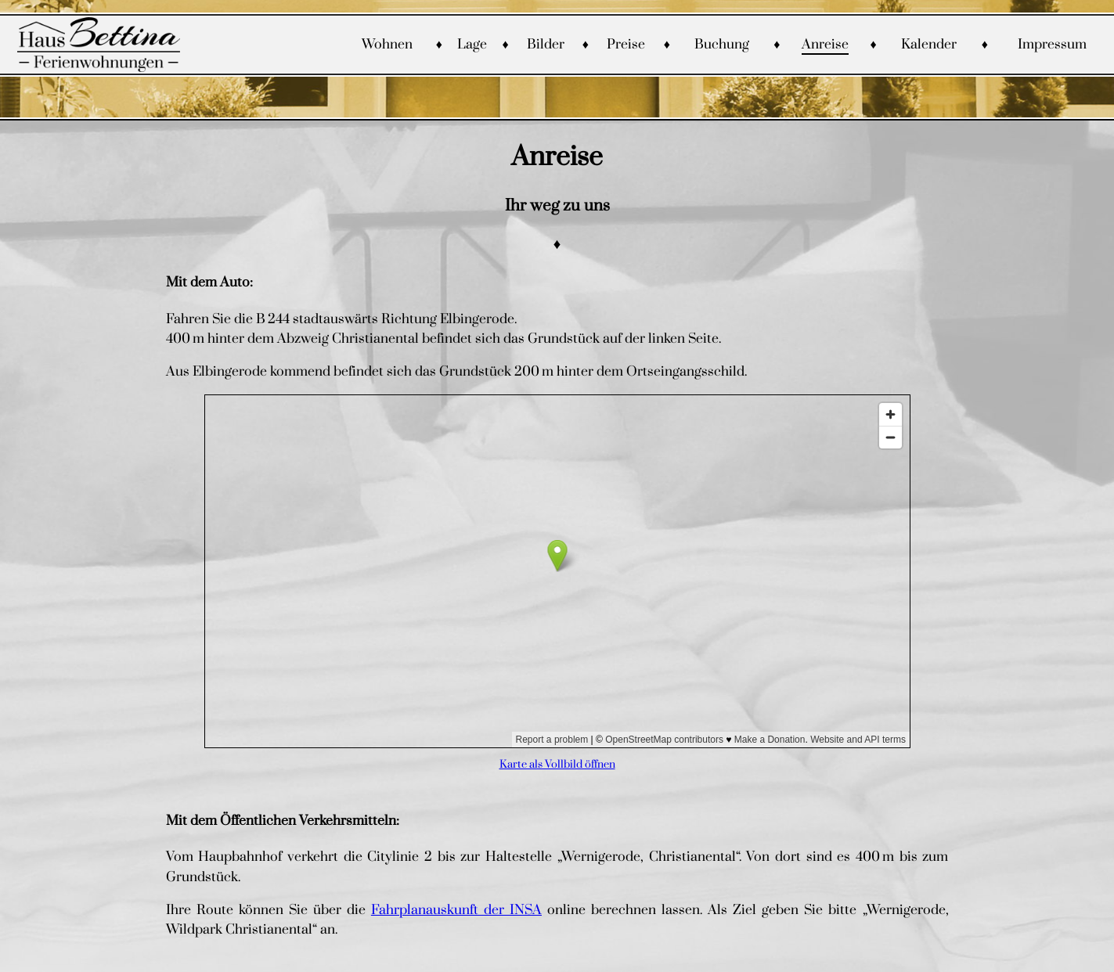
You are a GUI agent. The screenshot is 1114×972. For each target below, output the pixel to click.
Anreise (825, 44)
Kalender (929, 44)
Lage (472, 44)
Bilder (545, 44)
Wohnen (387, 44)
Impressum (1052, 44)
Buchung (721, 44)
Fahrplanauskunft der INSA (456, 910)
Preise (626, 44)
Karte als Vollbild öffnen (557, 764)
